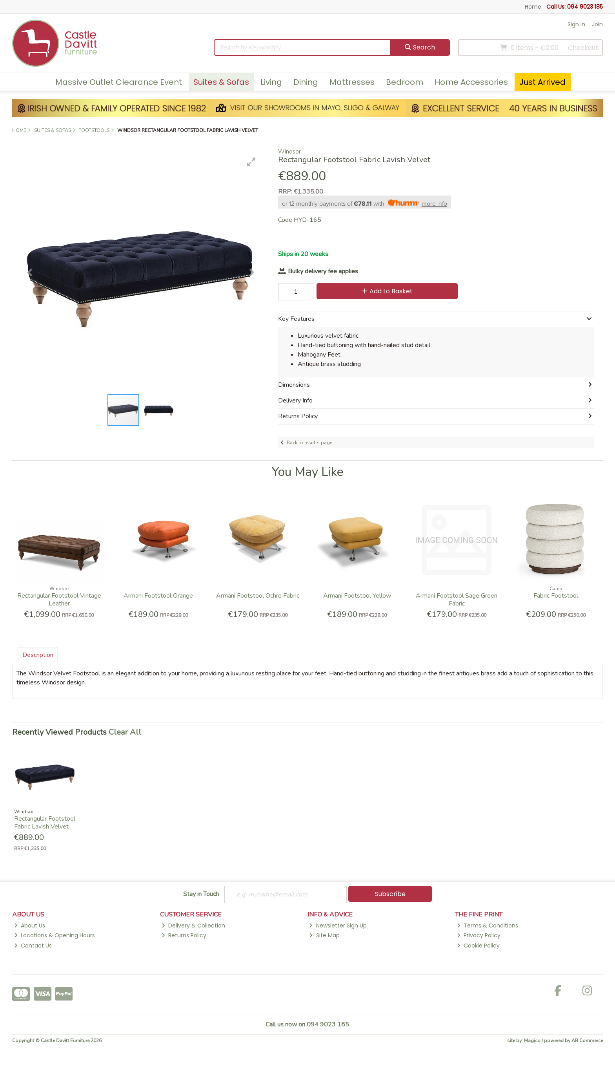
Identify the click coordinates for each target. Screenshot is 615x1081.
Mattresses (352, 82)
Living (271, 82)
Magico (532, 1040)
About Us (29, 925)
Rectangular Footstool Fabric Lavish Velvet (44, 822)
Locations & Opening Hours (54, 935)
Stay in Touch (201, 894)
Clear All (125, 732)
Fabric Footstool (555, 595)
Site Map (324, 935)
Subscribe (390, 893)
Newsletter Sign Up (337, 925)
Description (37, 655)
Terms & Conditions (487, 925)
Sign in (576, 24)
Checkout (583, 47)
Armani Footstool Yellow (357, 595)
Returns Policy (184, 935)
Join (597, 24)
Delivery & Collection (193, 925)
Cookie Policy (478, 945)
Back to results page (309, 442)
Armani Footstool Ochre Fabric (257, 595)
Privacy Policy (478, 935)
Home (533, 7)
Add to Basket (387, 291)
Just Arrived (542, 82)
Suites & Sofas (221, 82)
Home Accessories (471, 82)
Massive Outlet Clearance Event (118, 82)
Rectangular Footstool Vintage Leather (59, 599)
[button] (251, 161)
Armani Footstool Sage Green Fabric (456, 599)
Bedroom (404, 82)
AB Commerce (587, 1040)
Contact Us (33, 945)
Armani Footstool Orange (158, 595)
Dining (305, 82)
